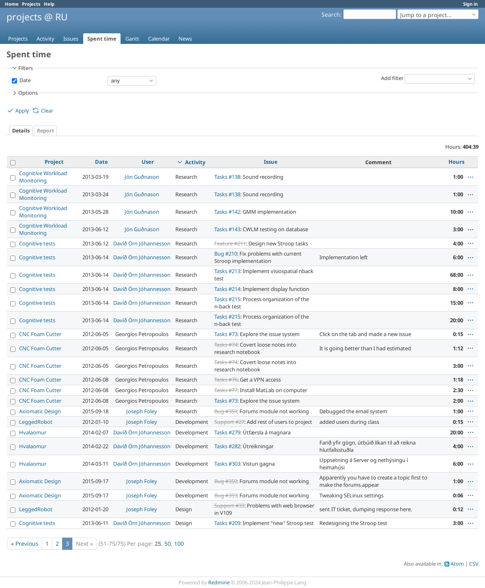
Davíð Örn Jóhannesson (141, 243)
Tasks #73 (225, 334)
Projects (31, 4)
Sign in (470, 4)
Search (330, 14)
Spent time (101, 38)
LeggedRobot (35, 421)
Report (45, 130)
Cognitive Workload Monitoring (43, 176)
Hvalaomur (32, 432)
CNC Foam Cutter (40, 334)
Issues (70, 38)
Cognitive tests (37, 243)
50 (167, 543)
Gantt (132, 38)
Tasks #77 (225, 390)
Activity (45, 38)
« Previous (25, 543)
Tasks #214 (227, 289)
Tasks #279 (227, 432)
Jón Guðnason (142, 176)
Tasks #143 (227, 229)
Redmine (219, 582)
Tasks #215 (227, 299)
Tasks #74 (225, 344)
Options (24, 93)
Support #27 (229, 421)
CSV (474, 563)
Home (12, 4)
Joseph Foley (141, 411)
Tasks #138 (227, 176)
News (185, 38)
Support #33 (229, 505)
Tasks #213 (227, 271)
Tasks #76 (225, 379)
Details (21, 130)
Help (49, 4)
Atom (457, 563)
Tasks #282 (227, 446)
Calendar (159, 38)
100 (179, 543)
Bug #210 (225, 253)
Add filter (392, 78)
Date (24, 80)
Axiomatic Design (40, 411)
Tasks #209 (227, 523)
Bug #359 (225, 411)
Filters (22, 68)
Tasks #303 (227, 463)
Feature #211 (230, 243)
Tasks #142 (227, 211)
